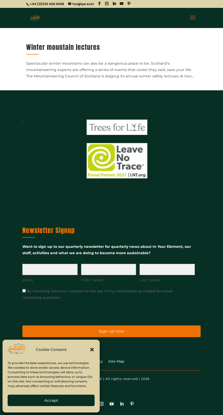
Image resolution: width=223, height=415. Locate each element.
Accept (51, 400)
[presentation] (53, 312)
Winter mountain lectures (63, 47)
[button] (92, 349)
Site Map (116, 362)
